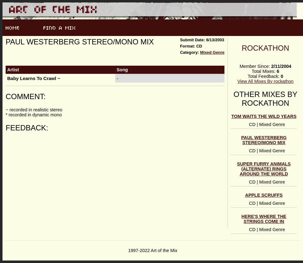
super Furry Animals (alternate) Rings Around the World (263, 168)
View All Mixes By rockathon (265, 81)
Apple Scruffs (264, 195)
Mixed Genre (212, 52)
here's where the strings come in (263, 219)
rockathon (265, 48)
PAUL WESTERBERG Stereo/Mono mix (264, 140)
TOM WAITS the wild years (263, 116)
